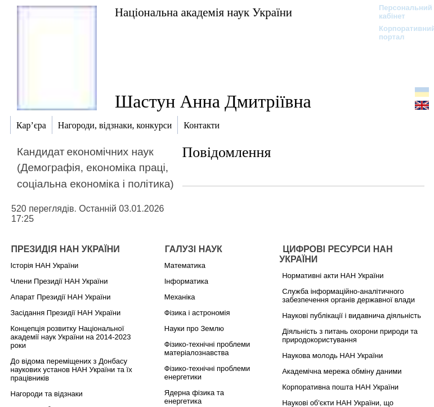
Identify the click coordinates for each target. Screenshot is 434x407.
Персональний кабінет (400, 11)
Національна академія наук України (203, 12)
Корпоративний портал (400, 32)
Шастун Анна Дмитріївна (213, 101)
